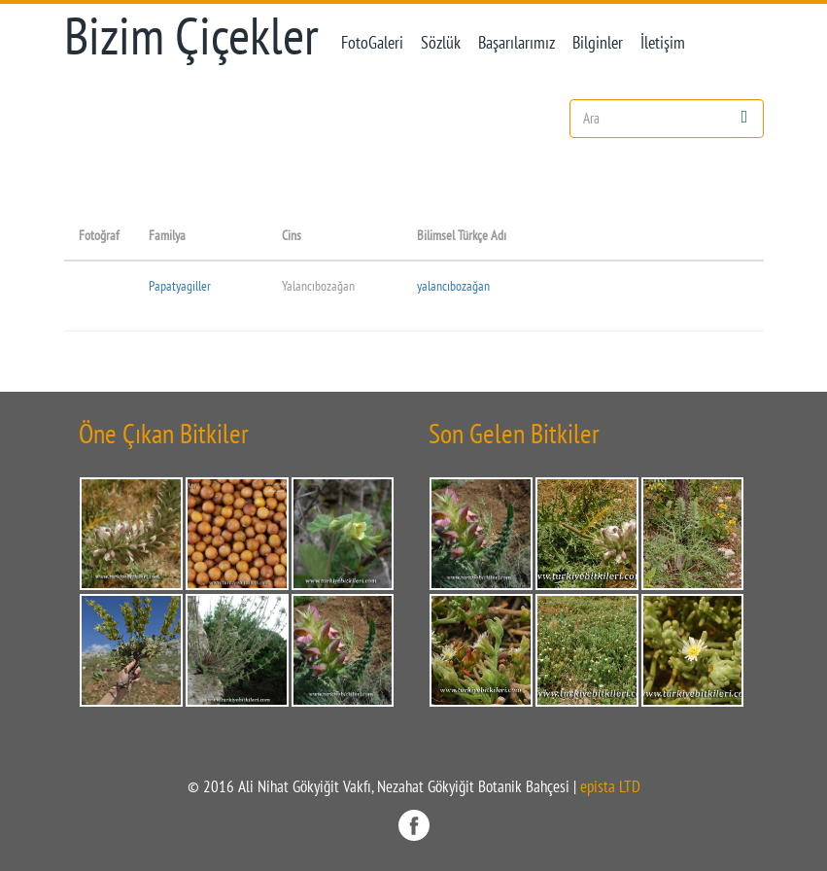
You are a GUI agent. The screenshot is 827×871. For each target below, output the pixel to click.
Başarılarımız (516, 41)
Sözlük (441, 41)
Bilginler (597, 41)
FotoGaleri (372, 41)
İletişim (662, 41)
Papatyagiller (180, 285)
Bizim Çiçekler (191, 35)
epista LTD (610, 786)
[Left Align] (745, 116)
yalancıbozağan (453, 285)
